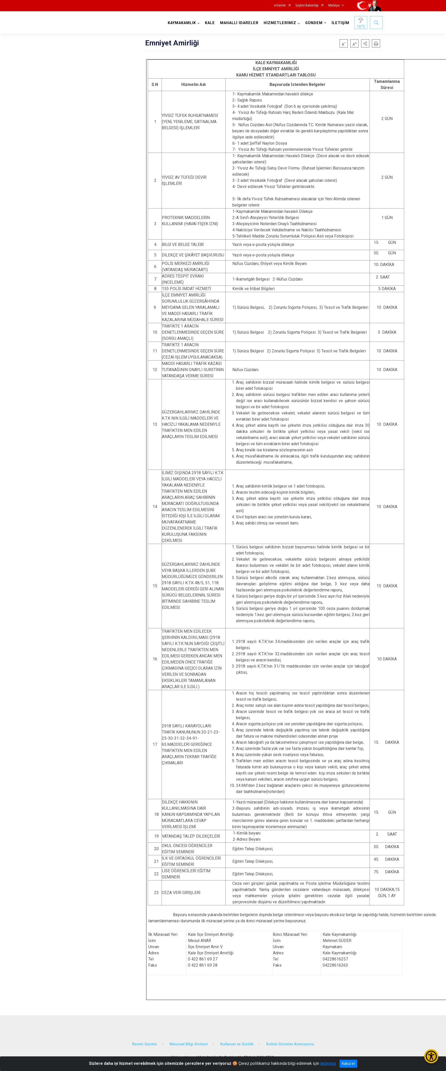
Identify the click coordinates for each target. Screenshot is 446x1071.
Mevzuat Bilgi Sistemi (189, 1044)
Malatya (334, 5)
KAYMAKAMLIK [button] (182, 23)
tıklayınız (328, 1063)
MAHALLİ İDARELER (239, 23)
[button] (365, 43)
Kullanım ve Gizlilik (237, 1044)
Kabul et (348, 1064)
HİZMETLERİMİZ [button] (280, 23)
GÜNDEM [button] (314, 23)
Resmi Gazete (144, 1044)
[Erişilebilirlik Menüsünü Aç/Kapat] (431, 1056)
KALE (210, 23)
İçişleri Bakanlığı (307, 5)
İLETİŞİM (340, 23)
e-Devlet (280, 5)
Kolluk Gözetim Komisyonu (290, 1044)
